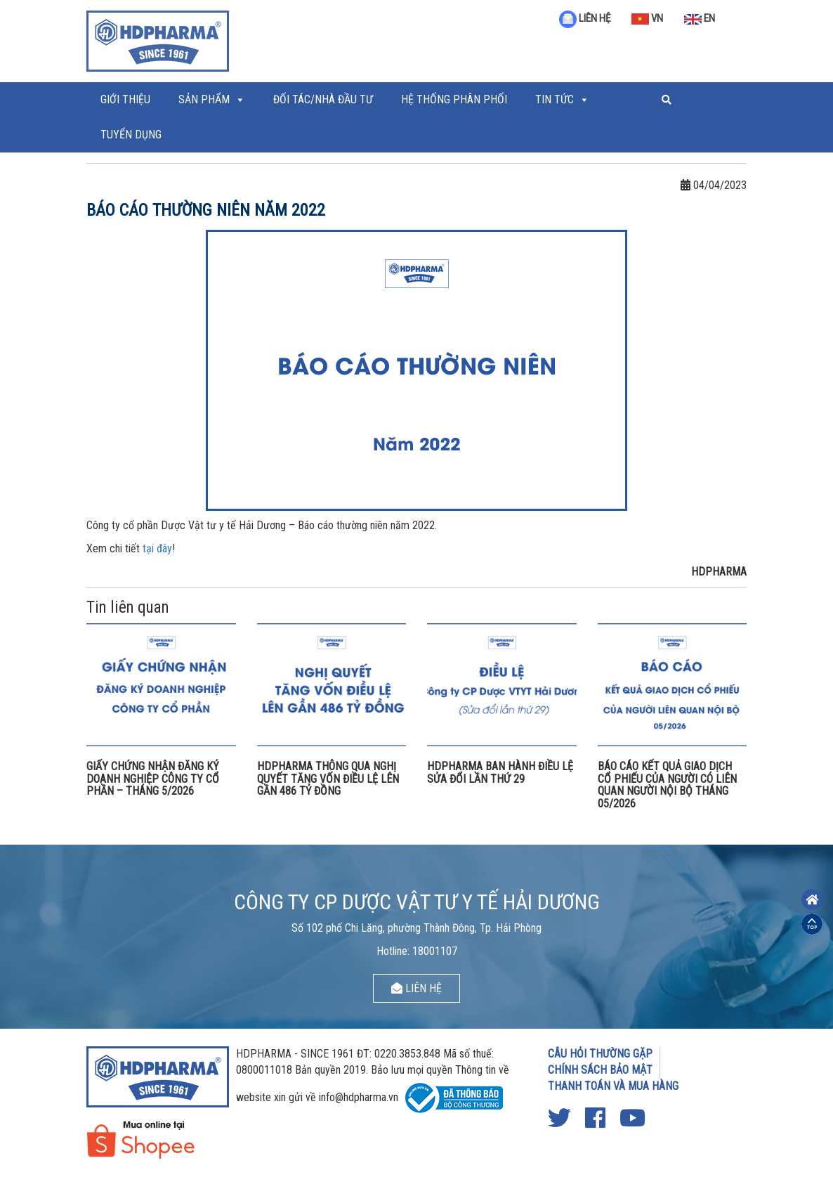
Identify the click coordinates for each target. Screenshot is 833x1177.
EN (699, 18)
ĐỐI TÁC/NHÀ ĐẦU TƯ (323, 99)
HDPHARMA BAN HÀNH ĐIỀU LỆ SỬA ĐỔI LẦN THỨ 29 (500, 773)
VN (647, 18)
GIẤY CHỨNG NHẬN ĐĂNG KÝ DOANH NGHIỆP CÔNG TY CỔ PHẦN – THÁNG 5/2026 (152, 779)
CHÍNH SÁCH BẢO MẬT (600, 1070)
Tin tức (554, 99)
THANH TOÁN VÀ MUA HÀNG (613, 1086)
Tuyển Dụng (131, 134)
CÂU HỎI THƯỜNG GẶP (600, 1053)
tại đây (157, 548)
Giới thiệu (125, 99)
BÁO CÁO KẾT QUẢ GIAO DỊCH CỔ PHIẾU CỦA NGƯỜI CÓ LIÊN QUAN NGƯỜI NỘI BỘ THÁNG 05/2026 (667, 785)
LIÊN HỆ (584, 18)
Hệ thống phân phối (454, 99)
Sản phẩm (204, 99)
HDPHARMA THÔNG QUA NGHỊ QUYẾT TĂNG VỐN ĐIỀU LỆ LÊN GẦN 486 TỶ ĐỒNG (328, 779)
